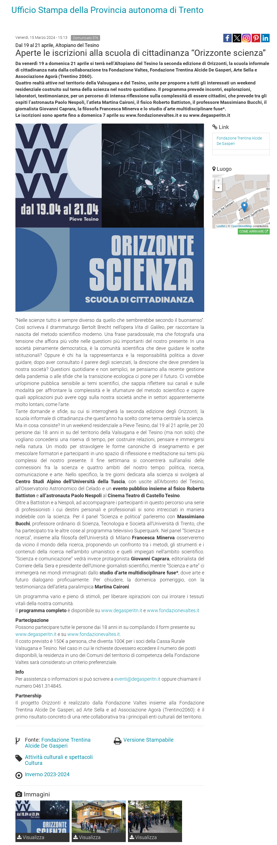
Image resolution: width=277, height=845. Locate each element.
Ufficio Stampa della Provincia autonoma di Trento (107, 10)
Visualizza (30, 837)
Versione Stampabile (148, 740)
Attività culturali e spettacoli (59, 757)
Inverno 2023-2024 (47, 774)
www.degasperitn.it (121, 610)
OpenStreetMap (241, 226)
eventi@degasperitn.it (137, 679)
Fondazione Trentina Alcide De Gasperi (58, 743)
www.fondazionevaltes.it (173, 610)
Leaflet (221, 226)
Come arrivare (253, 231)
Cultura (33, 763)
